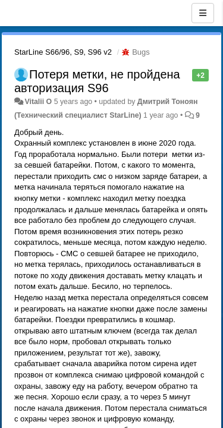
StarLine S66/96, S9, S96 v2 (63, 52)
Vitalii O (38, 101)
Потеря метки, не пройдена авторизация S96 (97, 81)
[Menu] (202, 13)
